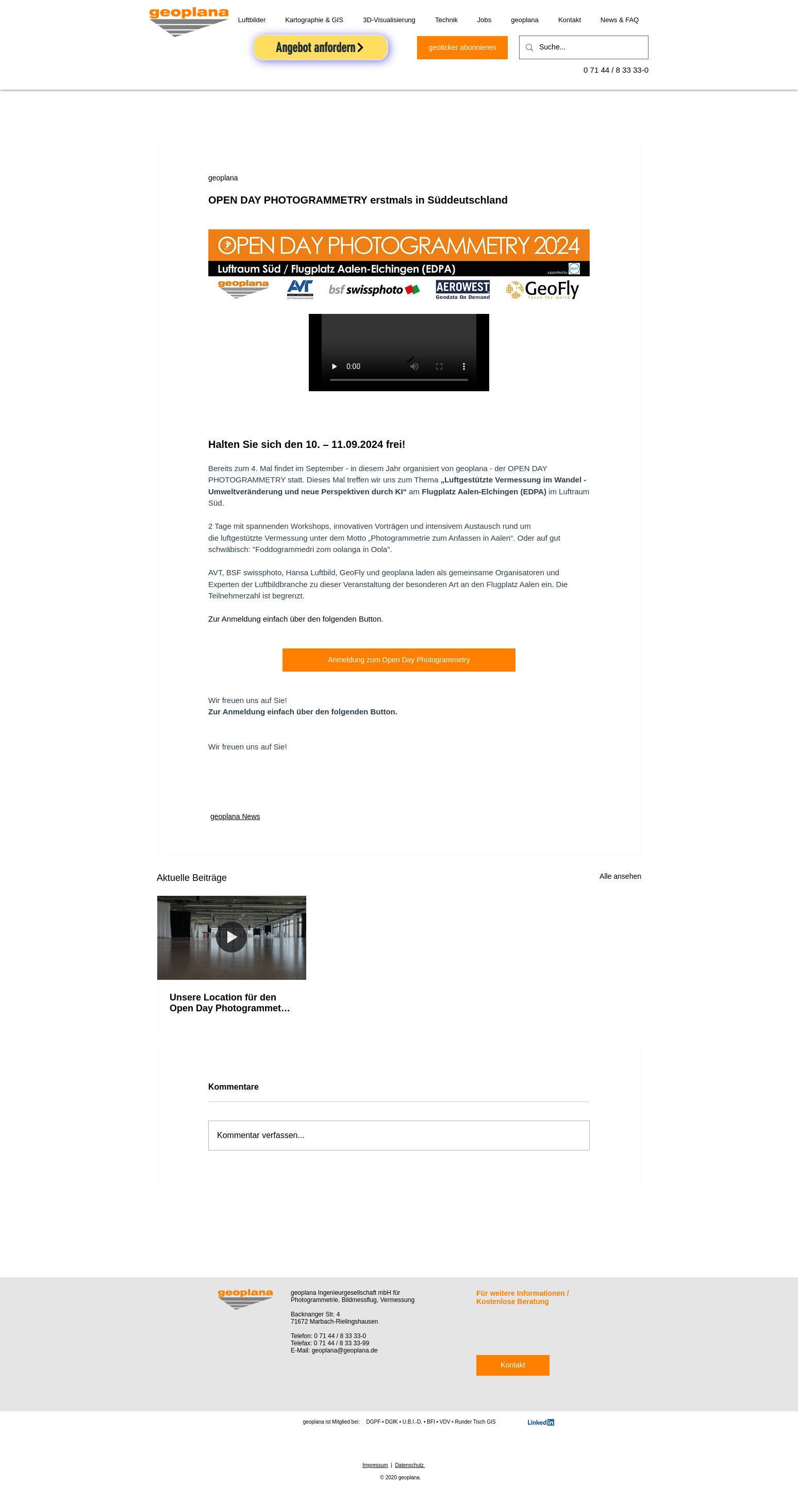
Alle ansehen (620, 876)
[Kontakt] (513, 1365)
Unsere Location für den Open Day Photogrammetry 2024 (230, 1003)
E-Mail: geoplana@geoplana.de (334, 1350)
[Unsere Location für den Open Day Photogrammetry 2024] (231, 937)
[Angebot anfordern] (320, 47)
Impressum (375, 1465)
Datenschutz (410, 1465)
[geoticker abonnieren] (462, 47)
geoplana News (235, 816)
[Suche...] (582, 47)
